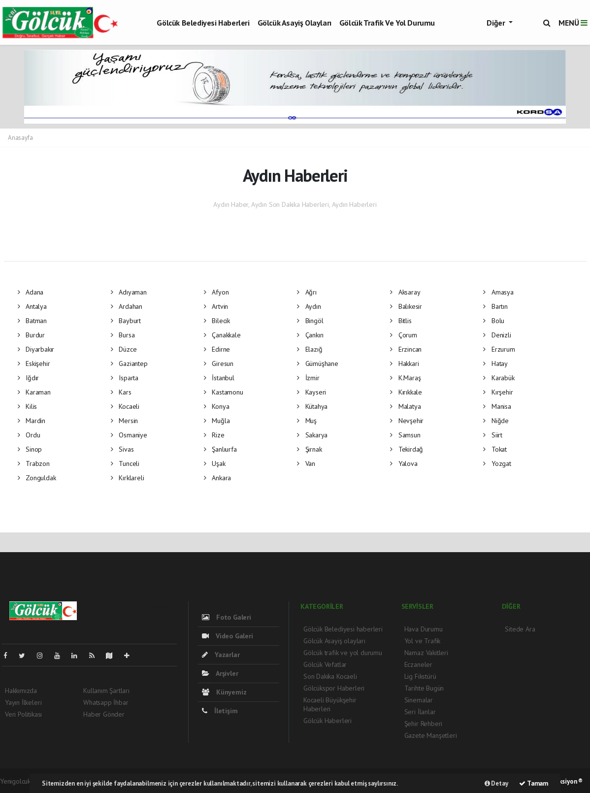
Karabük (498, 377)
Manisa (497, 406)
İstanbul (219, 377)
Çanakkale (222, 334)
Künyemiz (224, 692)
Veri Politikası (23, 714)
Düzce (124, 349)
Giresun (218, 363)
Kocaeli (125, 406)
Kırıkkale (406, 392)
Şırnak (309, 449)
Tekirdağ (406, 449)
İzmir (308, 377)
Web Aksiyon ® (562, 781)
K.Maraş (405, 377)
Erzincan (406, 349)
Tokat (495, 449)
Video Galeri (227, 635)
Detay (496, 783)
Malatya (405, 406)
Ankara (217, 477)
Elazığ (309, 349)
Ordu (29, 434)
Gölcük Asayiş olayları (294, 23)
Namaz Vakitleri (426, 652)
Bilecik (217, 320)
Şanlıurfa (220, 449)
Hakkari (404, 363)
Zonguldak (37, 477)
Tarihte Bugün (424, 688)
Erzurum (499, 349)
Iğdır (28, 377)
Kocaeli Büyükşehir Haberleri (330, 704)
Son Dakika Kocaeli (330, 676)
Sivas (122, 449)
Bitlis (400, 320)
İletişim (219, 710)
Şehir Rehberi (423, 723)
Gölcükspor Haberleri (333, 688)
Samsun (405, 434)
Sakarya (312, 434)
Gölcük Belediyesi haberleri (203, 23)
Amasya (498, 292)
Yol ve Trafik (422, 640)
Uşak (215, 463)
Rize (214, 434)
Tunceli (125, 463)
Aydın (309, 306)
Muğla (217, 420)
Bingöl (310, 320)
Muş (307, 420)
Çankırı (310, 334)
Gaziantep (129, 363)
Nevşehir (407, 420)
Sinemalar (418, 699)
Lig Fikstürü (420, 676)
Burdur (31, 334)
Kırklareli (127, 477)
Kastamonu (223, 392)
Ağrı (307, 292)
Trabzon (34, 463)
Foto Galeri (226, 617)
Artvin (216, 306)
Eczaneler (418, 664)
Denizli (497, 334)
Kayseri (311, 392)
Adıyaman (129, 292)
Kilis (27, 406)
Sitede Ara (520, 629)
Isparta (124, 377)
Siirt (492, 434)
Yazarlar (220, 654)
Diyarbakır (36, 349)
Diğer (497, 23)
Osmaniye (129, 434)
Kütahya (312, 406)
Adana (31, 292)
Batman (32, 320)
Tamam (533, 783)
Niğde (496, 420)
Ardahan (126, 306)
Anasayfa (20, 137)
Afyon (216, 292)
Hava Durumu (423, 629)
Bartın (495, 306)
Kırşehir (498, 392)
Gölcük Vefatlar (325, 664)
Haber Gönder (104, 714)
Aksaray (405, 292)
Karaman (34, 392)
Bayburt (126, 320)
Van (306, 463)
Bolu (493, 320)
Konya (216, 406)
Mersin (124, 420)
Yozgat (497, 463)
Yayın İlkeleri (23, 702)
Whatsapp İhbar (105, 702)
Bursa (123, 334)
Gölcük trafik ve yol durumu (387, 23)
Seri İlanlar (420, 711)
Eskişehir (34, 363)
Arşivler (220, 673)
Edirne (217, 349)
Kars (121, 392)
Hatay (495, 363)
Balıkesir (406, 306)
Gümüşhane (317, 363)
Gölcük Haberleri (327, 720)
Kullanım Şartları (106, 690)
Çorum (403, 334)
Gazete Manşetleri (430, 735)
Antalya (32, 306)
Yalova (403, 463)
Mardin (31, 420)
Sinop (30, 449)
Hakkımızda (21, 690)
